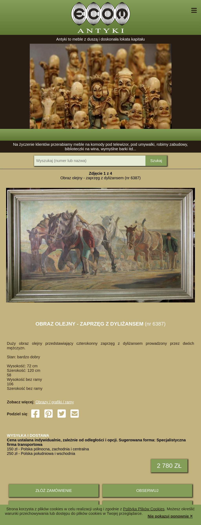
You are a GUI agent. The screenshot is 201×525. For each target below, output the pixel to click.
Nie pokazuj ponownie (170, 516)
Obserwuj (147, 490)
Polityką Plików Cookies (143, 509)
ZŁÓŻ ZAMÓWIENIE (54, 490)
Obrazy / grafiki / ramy (55, 402)
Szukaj (156, 160)
